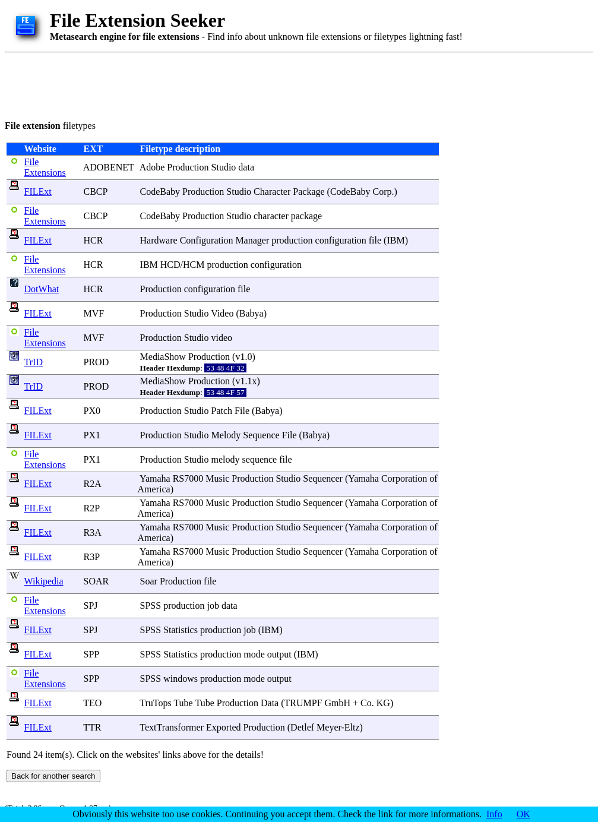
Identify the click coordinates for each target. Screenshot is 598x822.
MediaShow (163, 357)
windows (180, 679)
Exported (223, 727)
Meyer (329, 727)
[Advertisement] (221, 84)
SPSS (151, 605)
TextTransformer (172, 727)
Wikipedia (44, 581)
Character (272, 191)
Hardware (159, 240)
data (246, 167)
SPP (91, 654)
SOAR (96, 581)
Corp (381, 191)
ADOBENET (108, 167)
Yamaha (155, 478)
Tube (182, 703)
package (306, 216)
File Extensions (45, 167)
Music (217, 478)
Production (187, 167)
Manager (252, 240)
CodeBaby (160, 191)
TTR (92, 727)
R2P (92, 508)
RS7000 (188, 478)
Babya (251, 313)
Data (270, 703)
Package (308, 191)
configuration (340, 240)
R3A (92, 532)
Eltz (352, 727)
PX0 (92, 411)
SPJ (91, 605)
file (375, 240)
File (242, 411)
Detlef (302, 727)
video (222, 338)
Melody (226, 435)
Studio (223, 167)
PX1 (92, 435)
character (271, 216)
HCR (93, 240)
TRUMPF (303, 703)
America (154, 489)
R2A (92, 484)
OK (523, 814)
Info (494, 814)
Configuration (206, 240)
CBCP (95, 191)
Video (222, 313)
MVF (94, 313)
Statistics (180, 630)
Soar (148, 581)
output (279, 654)
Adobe (152, 167)
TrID (33, 362)
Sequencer (323, 478)
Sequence (261, 435)
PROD (96, 362)
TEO (92, 703)
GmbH (338, 703)
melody (225, 459)
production (291, 240)
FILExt (38, 191)
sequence (259, 459)
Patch (222, 411)
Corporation (404, 478)
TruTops (155, 703)
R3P (92, 557)
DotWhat (41, 289)
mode (254, 654)
